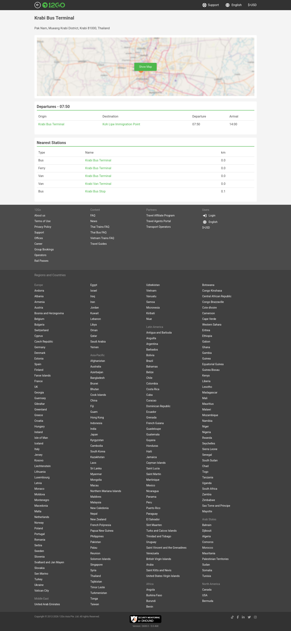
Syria (93, 570)
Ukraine (39, 585)
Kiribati (150, 313)
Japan (94, 434)
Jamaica (151, 457)
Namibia (207, 420)
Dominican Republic (158, 406)
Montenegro (41, 500)
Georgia (39, 392)
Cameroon (208, 313)
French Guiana (155, 423)
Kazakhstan (97, 457)
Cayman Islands (156, 462)
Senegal (207, 454)
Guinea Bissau (211, 369)
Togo (205, 471)
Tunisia (206, 576)
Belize (150, 372)
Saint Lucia (153, 468)
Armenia (39, 301)
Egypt (93, 285)
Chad (205, 466)
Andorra (39, 290)
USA (205, 595)
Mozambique (210, 415)
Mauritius (208, 403)
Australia (95, 366)
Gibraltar (39, 403)
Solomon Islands (100, 559)
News (93, 221)
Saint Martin (153, 474)
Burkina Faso (154, 595)
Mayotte (207, 511)
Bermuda (207, 601)
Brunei (94, 383)
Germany (39, 347)
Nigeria (206, 432)
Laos (93, 462)
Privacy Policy (42, 226)
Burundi (151, 601)
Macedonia (41, 505)
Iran (92, 301)
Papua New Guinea (101, 530)
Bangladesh (97, 377)
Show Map (145, 66)
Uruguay (151, 542)
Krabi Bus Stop (95, 191)
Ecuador (151, 411)
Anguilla (151, 338)
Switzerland (41, 330)
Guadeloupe (153, 428)
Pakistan (95, 542)
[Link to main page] (53, 5)
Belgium (39, 318)
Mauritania (208, 553)
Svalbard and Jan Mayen (49, 562)
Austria (38, 307)
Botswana (208, 285)
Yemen (94, 347)
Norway (39, 522)
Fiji (92, 406)
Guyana (151, 440)
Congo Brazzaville (213, 301)
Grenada (151, 417)
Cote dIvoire (209, 307)
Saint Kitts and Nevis (159, 570)
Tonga (94, 598)
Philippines (97, 536)
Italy (37, 449)
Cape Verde (209, 318)
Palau (93, 547)
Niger (205, 426)
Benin (149, 606)
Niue (149, 318)
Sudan (206, 564)
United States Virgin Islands (163, 576)
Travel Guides (98, 243)
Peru (149, 502)
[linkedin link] (243, 617)
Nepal (93, 513)
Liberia (206, 381)
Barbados (152, 349)
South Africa (209, 488)
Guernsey (40, 398)
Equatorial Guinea (213, 364)
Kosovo (38, 460)
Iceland (38, 443)
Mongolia (96, 479)
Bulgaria (39, 324)
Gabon (206, 341)
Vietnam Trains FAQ (102, 238)
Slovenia (39, 556)
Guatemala (153, 434)
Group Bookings (44, 249)
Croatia (38, 420)
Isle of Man (41, 437)
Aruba (150, 564)
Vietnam (151, 290)
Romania (39, 539)
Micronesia (153, 307)
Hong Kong (97, 417)
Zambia (206, 494)
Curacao (151, 400)
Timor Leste (97, 587)
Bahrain (206, 525)
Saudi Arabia (98, 341)
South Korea (97, 451)
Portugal (39, 534)
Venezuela (152, 553)
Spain (37, 364)
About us (39, 215)
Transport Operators (158, 226)
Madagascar (210, 392)
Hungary (39, 426)
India (93, 428)
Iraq (92, 296)
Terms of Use (42, 221)
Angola (150, 589)
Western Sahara (211, 324)
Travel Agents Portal (158, 221)
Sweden (39, 551)
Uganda (207, 483)
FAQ (92, 215)
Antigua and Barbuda (159, 332)
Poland (38, 528)
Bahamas (152, 366)
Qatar (93, 335)
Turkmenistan (98, 593)
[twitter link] (249, 617)
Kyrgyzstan (97, 440)
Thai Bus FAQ (98, 232)
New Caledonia (99, 508)
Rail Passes (41, 260)
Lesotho (207, 386)
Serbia (38, 545)
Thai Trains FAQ (99, 226)
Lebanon (95, 318)
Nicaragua (152, 491)
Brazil (149, 360)
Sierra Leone (210, 449)
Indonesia (96, 423)
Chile (149, 377)
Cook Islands (98, 394)
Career (38, 243)
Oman (94, 330)
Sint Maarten (154, 525)
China (93, 400)
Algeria (206, 536)
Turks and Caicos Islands (161, 530)
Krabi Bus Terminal (51, 124)
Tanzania (207, 477)
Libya (93, 324)
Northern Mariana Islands (105, 491)
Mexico (150, 485)
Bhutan (94, 389)
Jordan (94, 307)
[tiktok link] (232, 617)
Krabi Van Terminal (98, 184)
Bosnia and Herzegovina (49, 313)
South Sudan (210, 460)
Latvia (38, 483)
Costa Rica (152, 389)
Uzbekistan (153, 285)
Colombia (152, 383)
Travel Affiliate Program (160, 215)
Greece (38, 415)
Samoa (150, 301)
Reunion (95, 553)
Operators (40, 255)
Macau (94, 485)
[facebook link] (238, 617)
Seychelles (208, 443)
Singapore (96, 564)
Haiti (149, 451)
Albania (39, 296)
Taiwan (94, 604)
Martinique (152, 479)
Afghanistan (97, 360)
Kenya (206, 375)
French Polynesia (100, 525)
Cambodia (96, 445)
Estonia (38, 358)
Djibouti (207, 530)
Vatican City (41, 590)
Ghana (206, 347)
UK (36, 386)
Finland (38, 369)
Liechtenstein (42, 466)
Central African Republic (217, 296)
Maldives (95, 496)
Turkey (38, 579)
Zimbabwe (208, 500)
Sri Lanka (96, 468)
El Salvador (153, 519)
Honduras (152, 445)
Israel (93, 290)
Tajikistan (96, 581)
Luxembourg (42, 477)
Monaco (39, 488)
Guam (94, 411)
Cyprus (38, 335)
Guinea (206, 358)
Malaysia (95, 502)
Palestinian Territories (215, 559)
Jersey (38, 454)
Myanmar (96, 474)
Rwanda (207, 437)
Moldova (39, 494)
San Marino (41, 573)
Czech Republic (43, 341)
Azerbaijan (96, 372)
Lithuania (40, 471)
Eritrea (206, 330)
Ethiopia (207, 335)
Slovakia (39, 568)
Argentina (152, 343)
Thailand (95, 576)
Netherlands (41, 517)
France (38, 381)
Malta (37, 511)
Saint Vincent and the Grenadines (166, 547)
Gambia (207, 352)
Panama (151, 496)
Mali (205, 398)
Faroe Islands (42, 375)
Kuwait (94, 313)
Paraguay (152, 513)
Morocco (207, 547)
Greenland (40, 409)
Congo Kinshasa (212, 290)
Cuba (149, 394)
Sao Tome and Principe (216, 505)
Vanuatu (151, 296)
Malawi (206, 409)
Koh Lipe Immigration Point (121, 124)
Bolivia (150, 355)
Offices (38, 238)
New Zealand (98, 519)
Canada (207, 589)
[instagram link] (255, 617)
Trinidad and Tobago (158, 536)
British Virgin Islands (158, 559)
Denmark (39, 352)
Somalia (207, 570)
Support (211, 5)
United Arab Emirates (47, 604)
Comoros (207, 542)
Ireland (38, 432)
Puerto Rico (153, 508)
